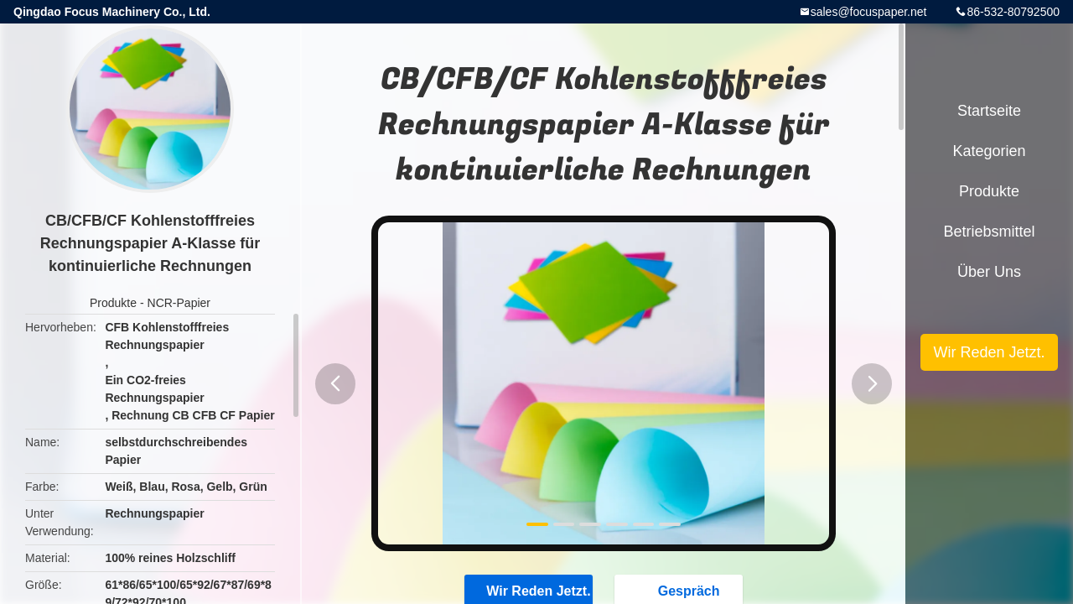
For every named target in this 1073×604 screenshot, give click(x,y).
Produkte (113, 303)
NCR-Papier (179, 303)
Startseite (989, 110)
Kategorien (988, 151)
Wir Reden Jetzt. (988, 352)
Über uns (989, 271)
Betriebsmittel (988, 231)
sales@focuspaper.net (869, 11)
